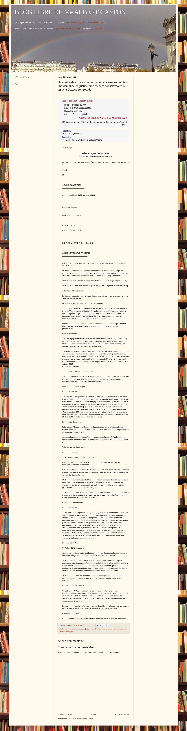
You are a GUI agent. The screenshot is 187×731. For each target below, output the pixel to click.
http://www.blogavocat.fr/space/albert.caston (86, 22)
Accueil (93, 714)
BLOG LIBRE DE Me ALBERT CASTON (70, 12)
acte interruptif (70, 629)
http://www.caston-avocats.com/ (69, 28)
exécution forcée (97, 629)
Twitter (99, 28)
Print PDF (22, 78)
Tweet (17, 84)
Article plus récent (65, 714)
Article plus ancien (122, 714)
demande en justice (83, 629)
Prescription (70, 632)
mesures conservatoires (111, 629)
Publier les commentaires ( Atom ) (81, 719)
